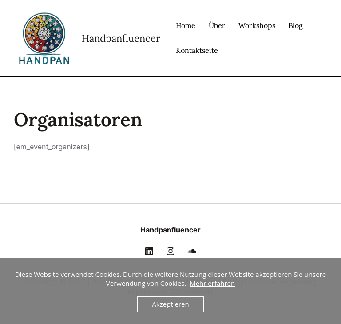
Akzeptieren (170, 304)
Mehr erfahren (212, 283)
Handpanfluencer (121, 38)
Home (185, 25)
